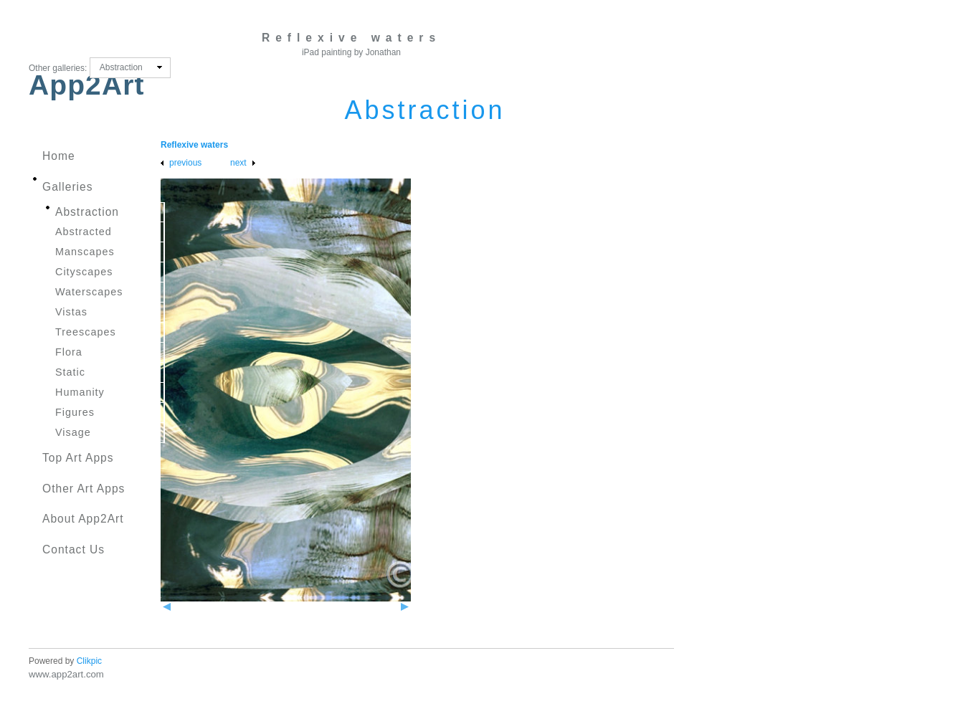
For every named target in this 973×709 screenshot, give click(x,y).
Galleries (67, 187)
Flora (68, 352)
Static (70, 372)
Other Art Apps (83, 488)
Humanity (80, 392)
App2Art (87, 85)
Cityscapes (84, 271)
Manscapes (85, 251)
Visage (73, 432)
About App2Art (83, 519)
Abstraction (87, 212)
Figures (75, 412)
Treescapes (85, 332)
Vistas (71, 312)
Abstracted (83, 231)
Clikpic (89, 661)
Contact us (73, 549)
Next (238, 163)
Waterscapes (89, 292)
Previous (185, 163)
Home (58, 156)
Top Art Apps (78, 458)
